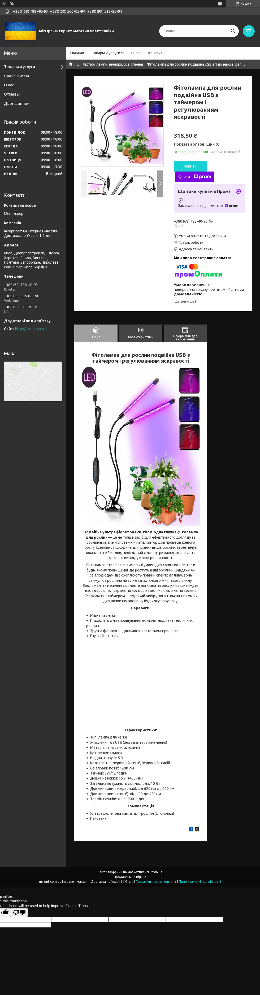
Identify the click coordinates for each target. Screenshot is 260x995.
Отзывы (12, 94)
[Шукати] (233, 31)
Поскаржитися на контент (156, 881)
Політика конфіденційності (200, 881)
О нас (135, 53)
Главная (77, 53)
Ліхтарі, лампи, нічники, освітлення (113, 64)
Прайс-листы (16, 76)
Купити (190, 166)
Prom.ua (156, 872)
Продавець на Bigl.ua (130, 877)
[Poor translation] (19, 912)
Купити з (194, 176)
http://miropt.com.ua (32, 329)
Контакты (156, 53)
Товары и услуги (106, 53)
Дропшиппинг (17, 103)
